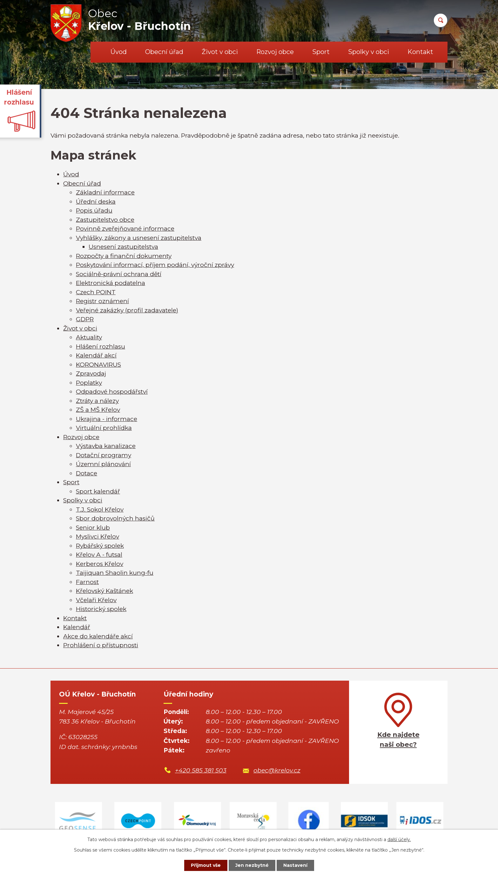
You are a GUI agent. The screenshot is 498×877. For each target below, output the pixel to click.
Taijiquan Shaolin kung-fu (114, 572)
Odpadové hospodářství (112, 391)
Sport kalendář (98, 491)
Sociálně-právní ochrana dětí (118, 274)
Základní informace (105, 192)
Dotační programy (103, 455)
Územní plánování (103, 464)
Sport (321, 52)
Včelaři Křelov (96, 600)
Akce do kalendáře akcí (98, 636)
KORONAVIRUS (98, 364)
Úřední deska (96, 201)
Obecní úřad (164, 52)
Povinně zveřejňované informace (125, 228)
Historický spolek (101, 609)
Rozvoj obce (275, 52)
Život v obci (220, 52)
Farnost (87, 582)
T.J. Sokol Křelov (100, 509)
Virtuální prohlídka (104, 428)
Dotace (86, 473)
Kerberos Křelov (99, 564)
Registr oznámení (102, 301)
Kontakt (420, 52)
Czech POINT (96, 292)
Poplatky (89, 382)
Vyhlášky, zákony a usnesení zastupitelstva (138, 237)
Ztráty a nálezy (97, 401)
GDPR (85, 319)
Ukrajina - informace (106, 419)
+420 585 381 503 (200, 770)
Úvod (119, 52)
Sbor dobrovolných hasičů (115, 518)
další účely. (399, 839)
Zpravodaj (91, 373)
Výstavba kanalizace (106, 446)
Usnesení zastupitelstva (123, 246)
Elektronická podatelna (110, 283)
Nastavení (295, 865)
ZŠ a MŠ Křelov (98, 409)
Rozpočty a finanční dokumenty (124, 256)
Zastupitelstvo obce (105, 219)
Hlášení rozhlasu (100, 346)
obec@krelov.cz (276, 770)
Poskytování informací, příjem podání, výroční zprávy (155, 265)
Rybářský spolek (100, 545)
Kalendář (76, 627)
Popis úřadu (94, 210)
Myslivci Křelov (97, 536)
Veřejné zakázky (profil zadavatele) (127, 310)
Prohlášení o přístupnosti (100, 645)
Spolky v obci (368, 52)
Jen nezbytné (252, 865)
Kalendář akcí (96, 355)
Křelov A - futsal (99, 554)
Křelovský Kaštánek (104, 591)
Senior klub (93, 527)
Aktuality (89, 337)
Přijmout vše (206, 865)
